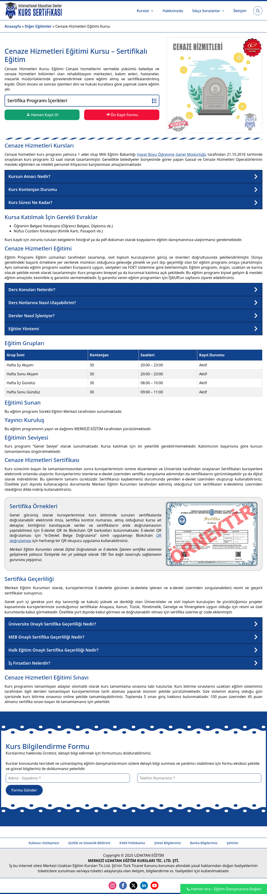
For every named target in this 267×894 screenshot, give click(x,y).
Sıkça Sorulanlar (206, 10)
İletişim (239, 10)
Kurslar (143, 10)
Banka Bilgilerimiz (203, 843)
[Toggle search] (257, 10)
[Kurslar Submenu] (153, 10)
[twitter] (133, 885)
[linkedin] (144, 885)
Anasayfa (13, 26)
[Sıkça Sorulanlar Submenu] (224, 10)
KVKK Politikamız (132, 843)
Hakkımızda (173, 10)
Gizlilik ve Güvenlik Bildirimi (89, 843)
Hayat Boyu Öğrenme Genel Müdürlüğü (171, 154)
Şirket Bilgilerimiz (167, 843)
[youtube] (154, 885)
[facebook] (123, 885)
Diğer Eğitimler (38, 26)
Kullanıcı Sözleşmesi (44, 843)
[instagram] (112, 885)
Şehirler (232, 843)
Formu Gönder (24, 790)
